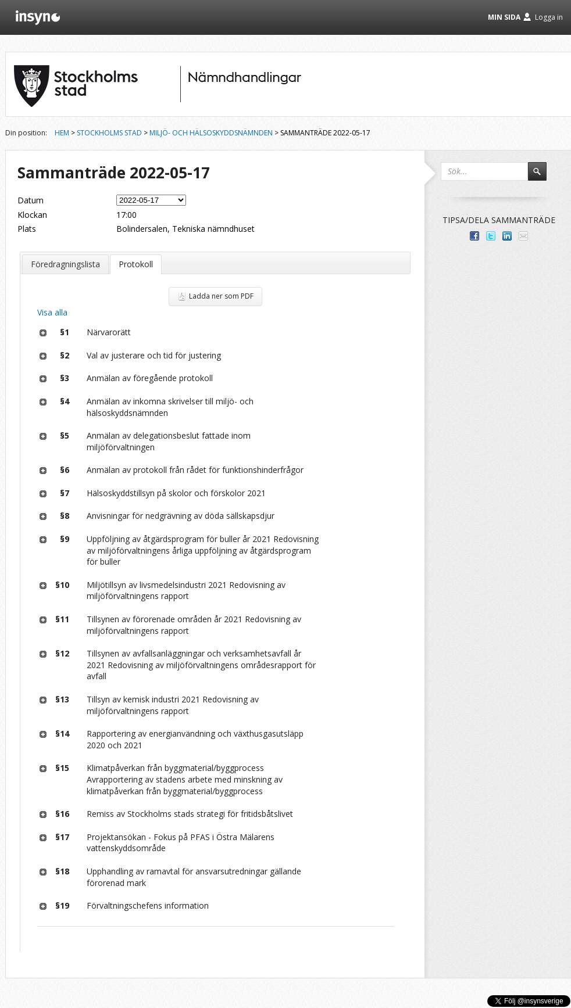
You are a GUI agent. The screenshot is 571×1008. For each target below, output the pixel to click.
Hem (62, 133)
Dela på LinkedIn (507, 236)
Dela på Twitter (490, 236)
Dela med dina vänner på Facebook (474, 236)
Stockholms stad (109, 133)
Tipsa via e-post (523, 236)
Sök (542, 176)
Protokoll (136, 264)
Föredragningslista (65, 264)
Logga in (549, 17)
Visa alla (52, 312)
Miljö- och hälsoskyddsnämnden (211, 133)
